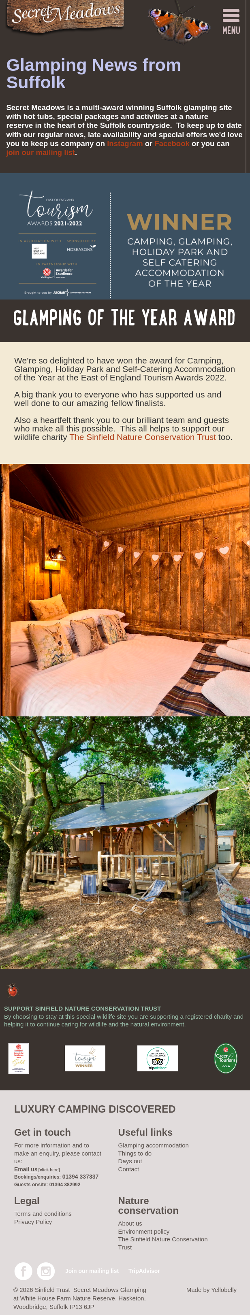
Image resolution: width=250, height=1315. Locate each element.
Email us (26, 1169)
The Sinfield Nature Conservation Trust (142, 437)
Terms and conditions (43, 1213)
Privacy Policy (33, 1221)
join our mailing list (40, 152)
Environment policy (144, 1231)
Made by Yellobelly (211, 1289)
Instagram (125, 143)
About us (130, 1223)
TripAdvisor (144, 1271)
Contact (128, 1169)
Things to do (135, 1153)
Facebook (171, 143)
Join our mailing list (92, 1271)
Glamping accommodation (153, 1145)
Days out (130, 1161)
